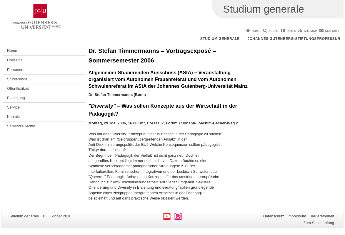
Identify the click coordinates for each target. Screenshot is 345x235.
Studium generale (220, 39)
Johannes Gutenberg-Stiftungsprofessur (293, 39)
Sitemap (310, 31)
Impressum (296, 216)
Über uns (14, 60)
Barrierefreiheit (321, 216)
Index (291, 31)
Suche (274, 31)
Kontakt (332, 31)
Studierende (17, 79)
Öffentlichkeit (18, 88)
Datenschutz (273, 216)
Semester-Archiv (21, 126)
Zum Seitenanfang (318, 223)
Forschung (16, 98)
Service (13, 107)
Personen (15, 69)
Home (255, 31)
